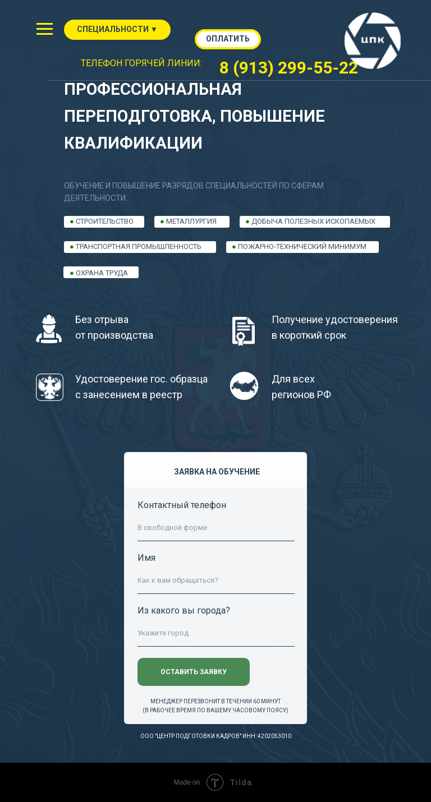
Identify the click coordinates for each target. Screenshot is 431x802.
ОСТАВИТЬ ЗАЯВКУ (194, 672)
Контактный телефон (181, 505)
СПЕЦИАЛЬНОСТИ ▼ (117, 29)
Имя (146, 557)
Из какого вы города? (183, 610)
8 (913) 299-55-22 (288, 67)
